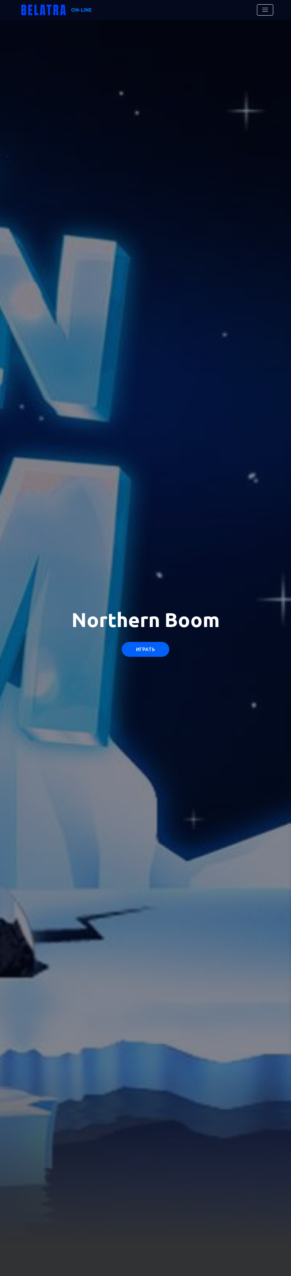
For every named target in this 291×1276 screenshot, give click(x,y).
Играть (145, 649)
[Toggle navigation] (265, 10)
